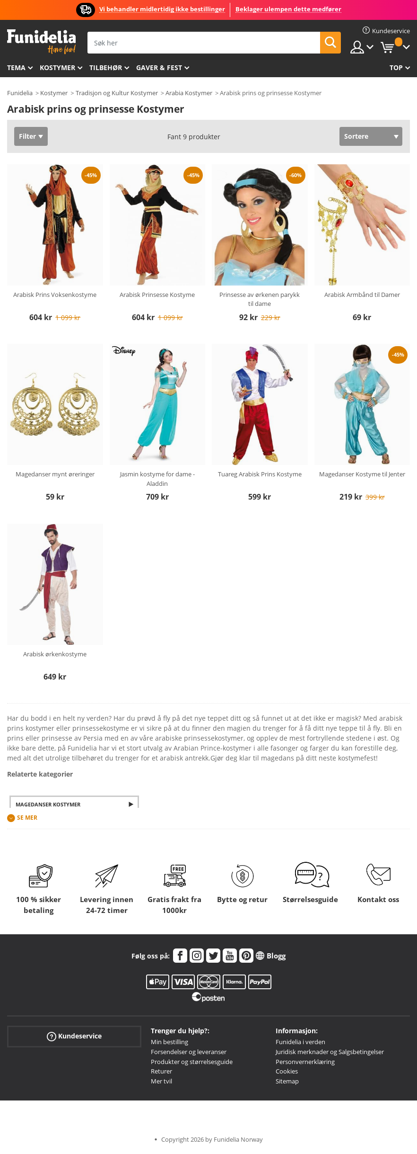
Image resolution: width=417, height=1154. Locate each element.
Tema (16, 67)
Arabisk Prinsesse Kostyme (157, 294)
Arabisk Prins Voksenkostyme (54, 294)
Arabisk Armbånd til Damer (362, 294)
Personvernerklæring (305, 1061)
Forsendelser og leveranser (188, 1051)
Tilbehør (105, 67)
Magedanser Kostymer (48, 804)
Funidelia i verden (300, 1042)
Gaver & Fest (159, 67)
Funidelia (20, 93)
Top (396, 67)
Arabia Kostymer (188, 93)
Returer (161, 1071)
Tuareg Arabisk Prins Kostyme (260, 474)
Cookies (287, 1071)
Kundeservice (74, 1036)
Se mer (27, 818)
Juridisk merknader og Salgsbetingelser (330, 1051)
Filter (27, 136)
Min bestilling (169, 1042)
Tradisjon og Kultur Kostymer (117, 93)
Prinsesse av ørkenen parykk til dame (259, 299)
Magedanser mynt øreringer (55, 474)
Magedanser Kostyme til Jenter (362, 474)
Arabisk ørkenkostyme (55, 654)
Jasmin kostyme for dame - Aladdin (157, 479)
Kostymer (57, 67)
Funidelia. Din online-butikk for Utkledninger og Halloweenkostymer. (41, 41)
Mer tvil (161, 1081)
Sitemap (287, 1081)
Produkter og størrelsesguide (192, 1061)
